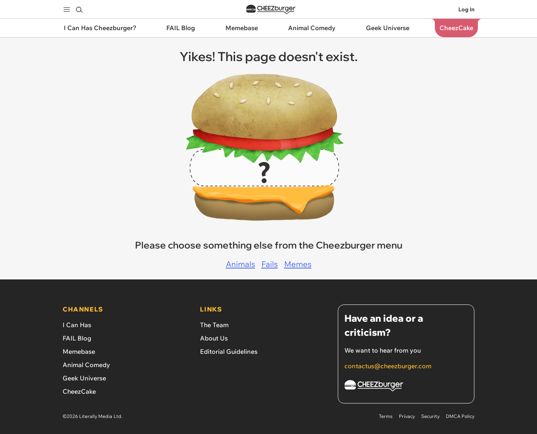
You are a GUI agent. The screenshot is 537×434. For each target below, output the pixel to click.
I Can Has (77, 325)
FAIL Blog (77, 338)
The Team (214, 325)
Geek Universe (84, 378)
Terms (386, 416)
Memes (298, 264)
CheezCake (79, 391)
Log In (466, 9)
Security (430, 416)
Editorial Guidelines (229, 351)
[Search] (79, 9)
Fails (269, 264)
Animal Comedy (86, 365)
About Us (214, 338)
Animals (240, 264)
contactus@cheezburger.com (387, 366)
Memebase (79, 351)
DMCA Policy (460, 416)
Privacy (407, 416)
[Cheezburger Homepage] (406, 387)
